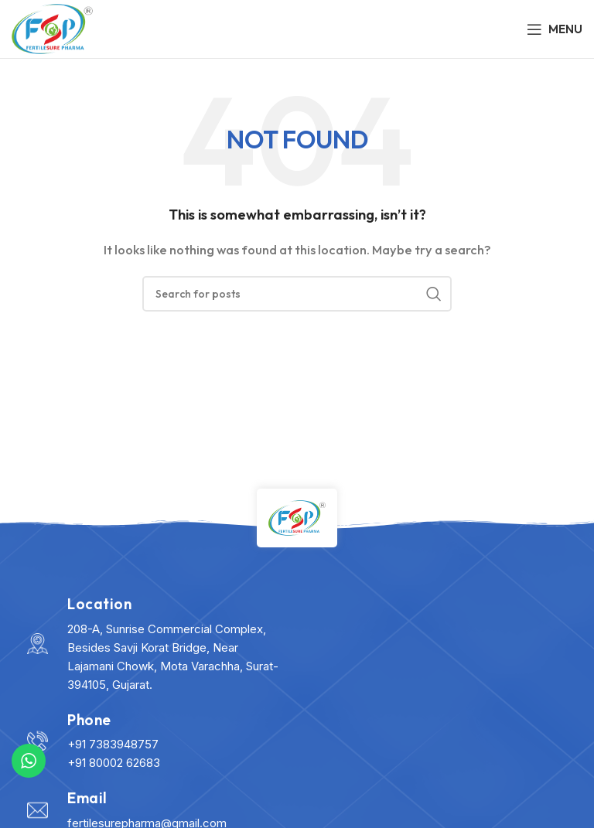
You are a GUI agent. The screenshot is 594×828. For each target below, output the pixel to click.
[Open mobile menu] (554, 29)
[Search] (297, 294)
